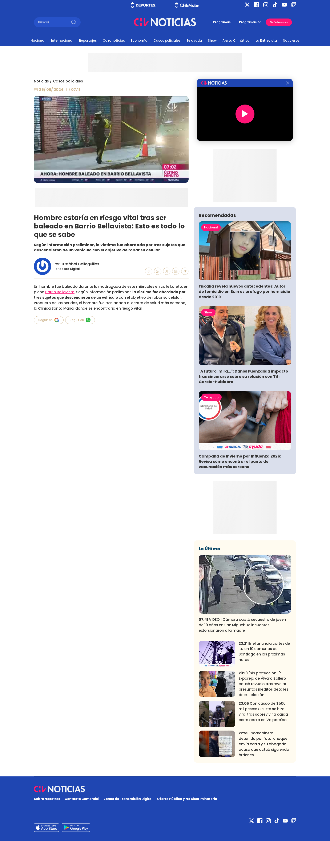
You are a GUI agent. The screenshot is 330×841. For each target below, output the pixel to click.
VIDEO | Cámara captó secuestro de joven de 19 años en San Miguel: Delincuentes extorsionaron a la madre (242, 625)
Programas (222, 22)
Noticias (41, 81)
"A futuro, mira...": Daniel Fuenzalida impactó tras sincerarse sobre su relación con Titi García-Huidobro (243, 376)
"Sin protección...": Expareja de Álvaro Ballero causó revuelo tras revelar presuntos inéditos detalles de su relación (263, 684)
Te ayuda (194, 40)
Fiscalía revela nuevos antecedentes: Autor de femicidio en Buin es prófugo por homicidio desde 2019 (244, 291)
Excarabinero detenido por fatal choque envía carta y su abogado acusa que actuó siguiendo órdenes (264, 744)
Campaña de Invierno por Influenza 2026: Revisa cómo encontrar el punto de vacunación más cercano (240, 461)
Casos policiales (167, 40)
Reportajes (88, 40)
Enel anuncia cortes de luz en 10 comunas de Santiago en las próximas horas (264, 651)
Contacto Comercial (82, 799)
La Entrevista (266, 40)
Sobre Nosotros (47, 799)
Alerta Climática (236, 40)
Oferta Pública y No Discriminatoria (187, 799)
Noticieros (291, 40)
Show (212, 40)
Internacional (62, 40)
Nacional (38, 40)
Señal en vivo (279, 22)
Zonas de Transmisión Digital (128, 799)
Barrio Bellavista (60, 291)
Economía (139, 40)
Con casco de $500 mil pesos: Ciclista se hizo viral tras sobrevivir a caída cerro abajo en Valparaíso (263, 711)
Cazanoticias (114, 40)
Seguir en (48, 320)
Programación (250, 22)
